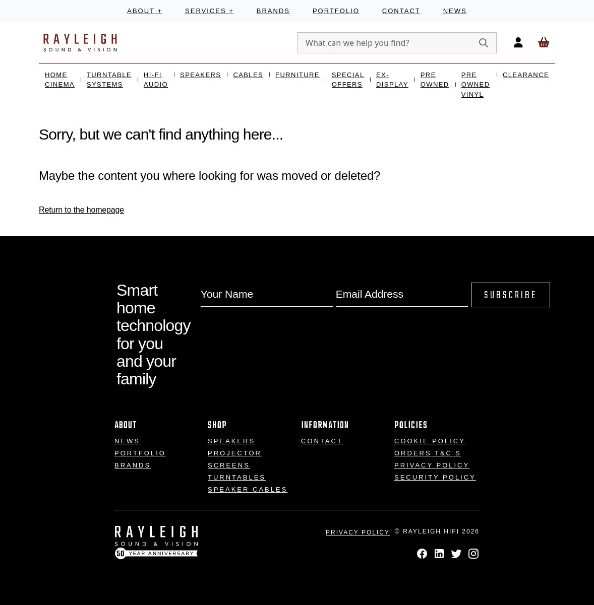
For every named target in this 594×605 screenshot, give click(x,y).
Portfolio (336, 11)
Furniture (297, 75)
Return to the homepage (81, 210)
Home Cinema (60, 80)
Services (209, 11)
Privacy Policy (431, 465)
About (144, 11)
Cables (248, 75)
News (455, 11)
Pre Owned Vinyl (475, 84)
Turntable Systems (109, 80)
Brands (273, 11)
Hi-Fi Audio (156, 80)
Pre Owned (435, 80)
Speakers (200, 75)
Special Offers (348, 80)
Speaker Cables (247, 489)
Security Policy (435, 477)
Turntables (237, 477)
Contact (401, 11)
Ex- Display (392, 80)
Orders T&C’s (427, 453)
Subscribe (510, 295)
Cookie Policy (429, 441)
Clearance (526, 75)
